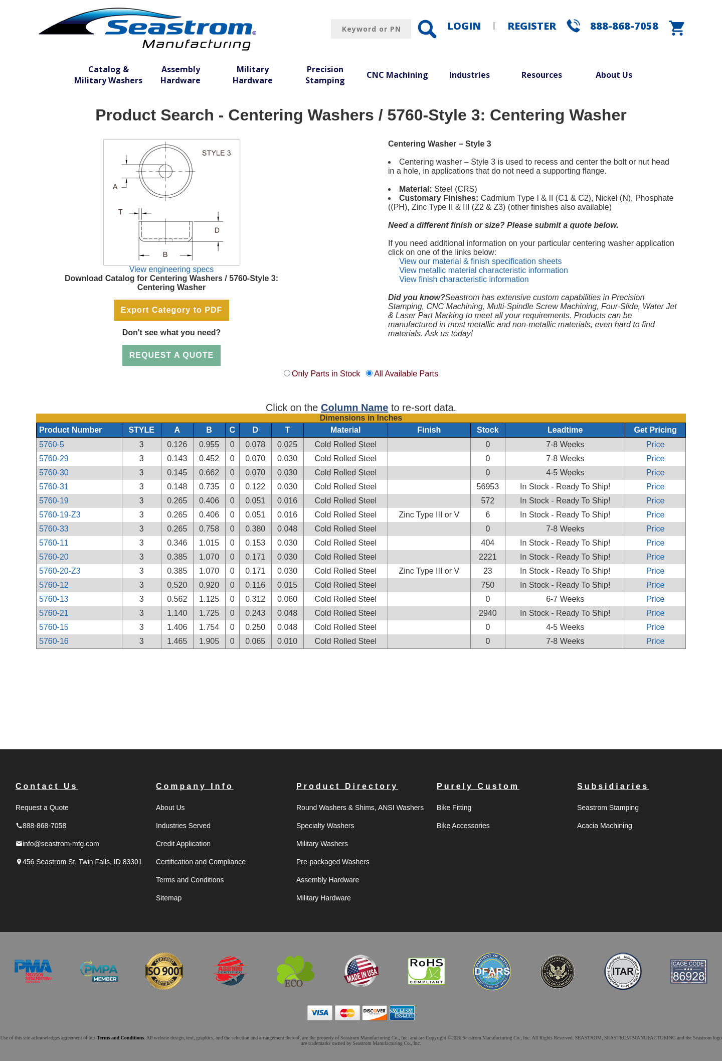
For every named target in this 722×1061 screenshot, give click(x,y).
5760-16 (54, 641)
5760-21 (54, 613)
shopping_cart (677, 28)
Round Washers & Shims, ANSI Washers (360, 808)
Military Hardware (253, 75)
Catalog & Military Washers (108, 75)
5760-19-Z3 (60, 514)
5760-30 (54, 472)
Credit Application (183, 844)
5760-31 (54, 486)
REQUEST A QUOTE (171, 355)
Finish (429, 430)
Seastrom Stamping (608, 808)
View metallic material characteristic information (483, 270)
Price (655, 444)
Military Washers (322, 844)
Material (345, 430)
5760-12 (54, 585)
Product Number (70, 430)
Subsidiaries (613, 786)
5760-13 (54, 599)
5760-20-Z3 (60, 571)
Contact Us (47, 786)
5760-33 (54, 528)
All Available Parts (406, 373)
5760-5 (51, 444)
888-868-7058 (624, 26)
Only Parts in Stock (326, 373)
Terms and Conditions (190, 880)
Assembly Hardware (180, 75)
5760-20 (54, 557)
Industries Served (183, 826)
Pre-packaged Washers (333, 862)
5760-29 (54, 458)
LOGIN (464, 26)
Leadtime (565, 430)
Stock (488, 430)
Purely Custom (478, 786)
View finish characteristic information (463, 279)
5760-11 (54, 543)
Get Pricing (655, 430)
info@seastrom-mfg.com (57, 844)
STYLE (141, 430)
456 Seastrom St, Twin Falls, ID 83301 (79, 862)
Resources (541, 74)
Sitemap (169, 898)
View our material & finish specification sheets (480, 261)
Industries (469, 74)
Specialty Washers (325, 826)
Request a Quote (42, 808)
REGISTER (531, 26)
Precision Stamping (325, 75)
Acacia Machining (604, 826)
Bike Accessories (463, 826)
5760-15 (54, 627)
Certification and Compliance (201, 862)
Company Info (195, 786)
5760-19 (54, 500)
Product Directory (347, 786)
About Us (614, 74)
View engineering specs (171, 269)
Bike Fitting (454, 808)
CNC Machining (397, 74)
